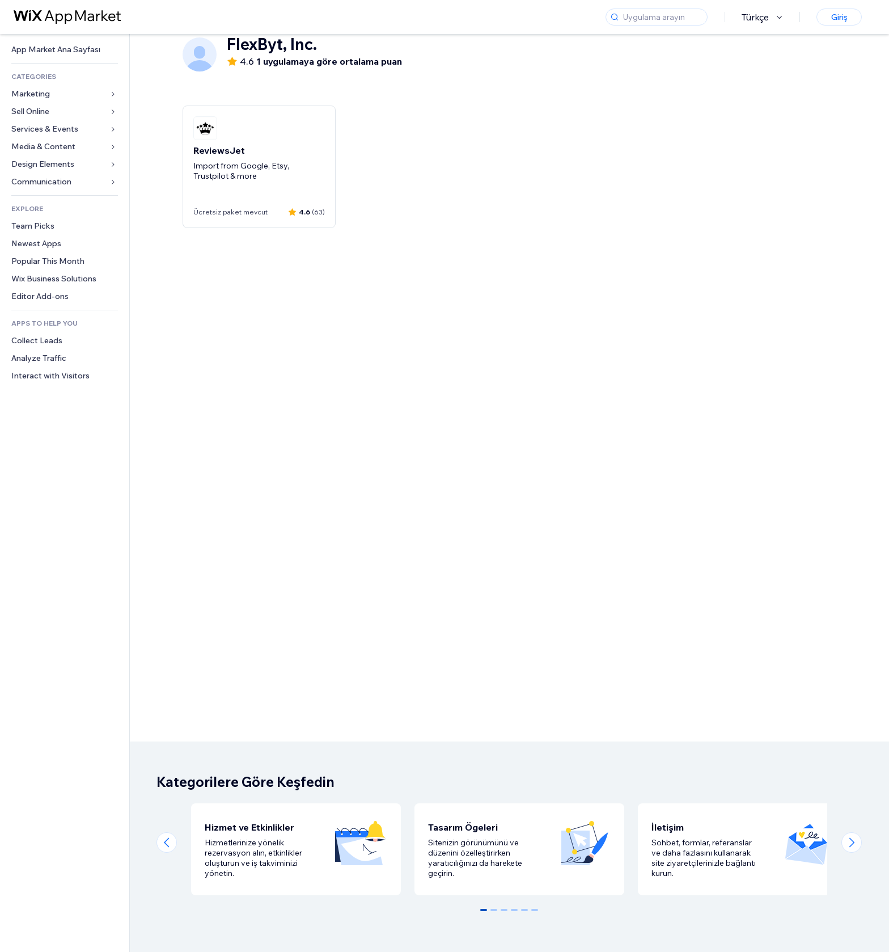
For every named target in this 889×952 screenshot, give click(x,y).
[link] (64, 49)
